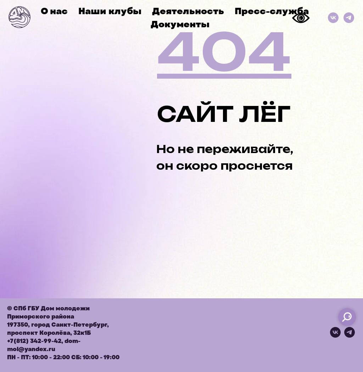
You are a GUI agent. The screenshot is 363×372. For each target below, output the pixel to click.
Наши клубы (109, 11)
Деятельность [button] (188, 11)
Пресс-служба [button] (272, 11)
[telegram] (349, 336)
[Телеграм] (349, 17)
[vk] (335, 336)
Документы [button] (180, 24)
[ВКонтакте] (333, 17)
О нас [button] (54, 11)
